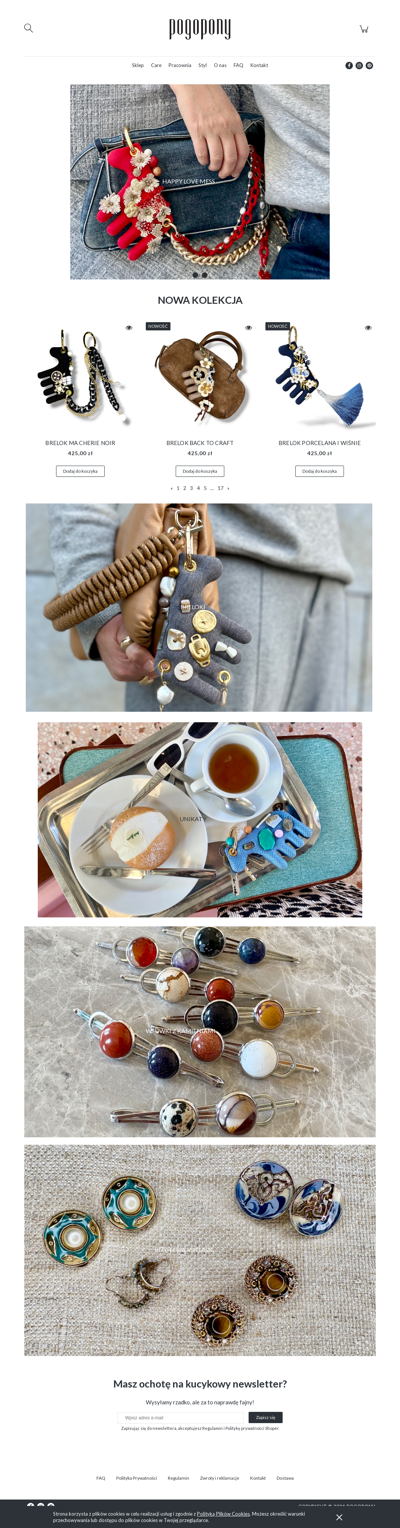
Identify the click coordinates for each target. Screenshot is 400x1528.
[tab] (195, 275)
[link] (200, 1032)
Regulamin (178, 1478)
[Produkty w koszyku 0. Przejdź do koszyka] (365, 33)
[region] (200, 182)
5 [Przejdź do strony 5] (205, 488)
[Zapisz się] (266, 1417)
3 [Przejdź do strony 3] (191, 488)
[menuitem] (138, 65)
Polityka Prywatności (136, 1478)
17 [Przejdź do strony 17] (221, 488)
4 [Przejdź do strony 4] (198, 488)
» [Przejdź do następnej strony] (228, 488)
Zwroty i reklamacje (219, 1478)
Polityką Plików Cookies (223, 1514)
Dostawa (285, 1478)
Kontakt (258, 1478)
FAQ (100, 1478)
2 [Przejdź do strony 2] (184, 488)
